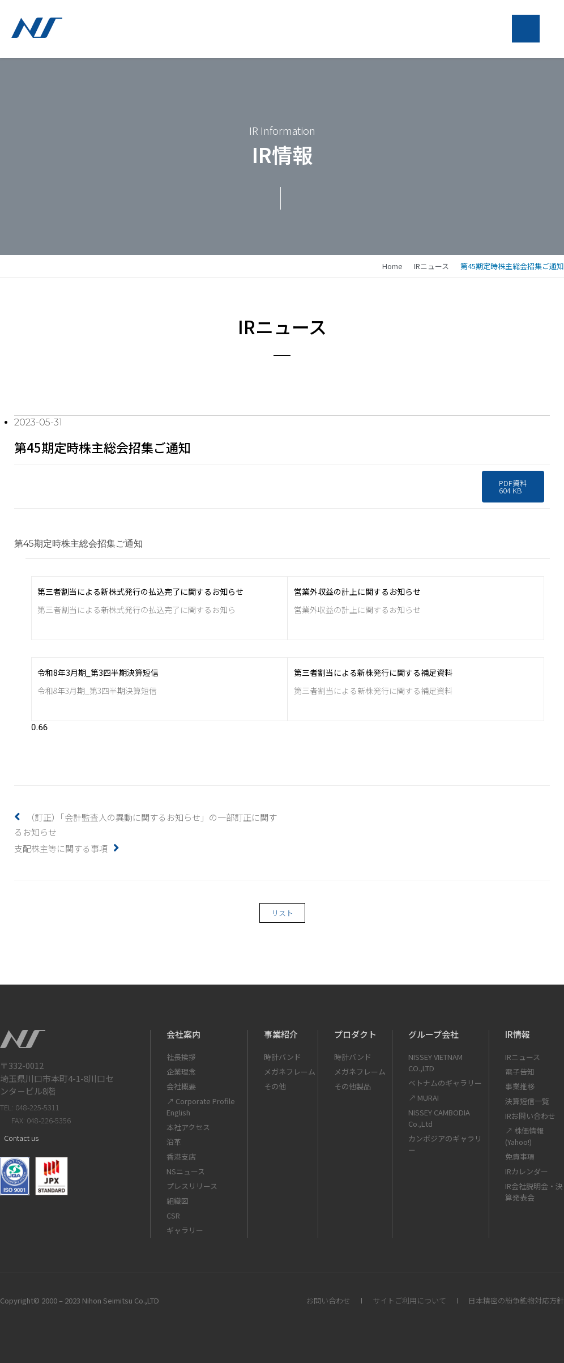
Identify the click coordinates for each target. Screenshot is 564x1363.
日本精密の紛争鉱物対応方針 (516, 1300)
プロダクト (355, 1034)
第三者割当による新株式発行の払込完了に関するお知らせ (140, 591)
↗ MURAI (423, 1097)
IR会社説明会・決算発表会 (534, 1192)
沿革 (173, 1141)
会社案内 (183, 1034)
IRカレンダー (526, 1171)
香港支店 (181, 1156)
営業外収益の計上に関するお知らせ (357, 591)
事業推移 (520, 1086)
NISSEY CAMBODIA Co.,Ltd (439, 1118)
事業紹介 (281, 1034)
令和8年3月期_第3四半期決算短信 (98, 672)
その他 (275, 1086)
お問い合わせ (328, 1300)
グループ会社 (433, 1034)
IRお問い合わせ (530, 1115)
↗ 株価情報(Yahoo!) (524, 1136)
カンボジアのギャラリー (445, 1144)
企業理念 (181, 1071)
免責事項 (520, 1156)
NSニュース (185, 1171)
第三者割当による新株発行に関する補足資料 (373, 672)
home (392, 266)
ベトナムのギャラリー (445, 1082)
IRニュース (431, 266)
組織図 (177, 1200)
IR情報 (517, 1034)
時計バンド (282, 1056)
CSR (173, 1215)
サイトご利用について (409, 1300)
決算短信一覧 (527, 1101)
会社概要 (181, 1086)
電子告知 (520, 1071)
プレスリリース (191, 1186)
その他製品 (352, 1086)
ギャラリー (184, 1230)
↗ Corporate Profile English (200, 1107)
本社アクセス (188, 1127)
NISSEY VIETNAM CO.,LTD (435, 1062)
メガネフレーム (289, 1071)
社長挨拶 (181, 1056)
